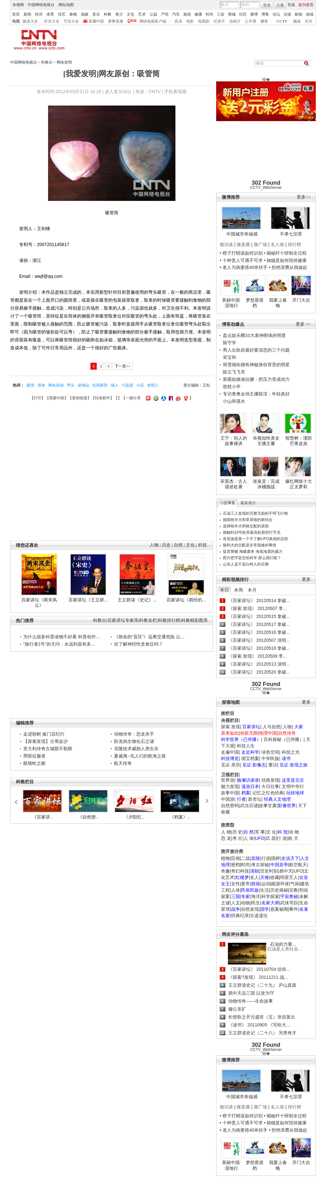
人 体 (249, 838)
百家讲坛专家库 (122, 620)
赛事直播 (115, 21)
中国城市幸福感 (242, 233)
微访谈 (226, 244)
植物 (225, 858)
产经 (165, 14)
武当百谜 (249, 805)
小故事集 (227, 503)
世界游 (227, 780)
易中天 (286, 871)
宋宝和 (229, 357)
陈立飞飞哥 (234, 371)
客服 (291, 5)
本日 (224, 590)
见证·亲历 (230, 764)
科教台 (47, 62)
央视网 (18, 5)
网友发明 (64, 62)
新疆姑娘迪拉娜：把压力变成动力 (256, 379)
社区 (243, 14)
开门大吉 (301, 300)
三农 (220, 14)
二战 (245, 858)
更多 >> (303, 324)
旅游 (187, 14)
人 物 (226, 831)
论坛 (276, 14)
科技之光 (291, 752)
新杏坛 (254, 799)
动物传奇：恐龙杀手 (134, 734)
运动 (265, 883)
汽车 (176, 14)
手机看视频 (175, 91)
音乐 (96, 14)
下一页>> (123, 366)
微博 (254, 14)
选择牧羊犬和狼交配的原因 (246, 526)
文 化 (271, 831)
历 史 (237, 831)
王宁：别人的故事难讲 (233, 440)
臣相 (235, 858)
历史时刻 (269, 871)
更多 (306, 579)
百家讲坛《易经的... (186, 599)
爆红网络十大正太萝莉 (298, 484)
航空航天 (298, 864)
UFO (298, 871)
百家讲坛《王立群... (88, 599)
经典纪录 (240, 915)
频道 (297, 21)
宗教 (293, 890)
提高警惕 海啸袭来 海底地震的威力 (252, 551)
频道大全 (30, 21)
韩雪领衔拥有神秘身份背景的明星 (256, 364)
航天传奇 (123, 763)
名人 (254, 877)
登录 (267, 5)
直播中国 (96, 21)
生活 (264, 890)
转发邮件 (102, 398)
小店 (140, 385)
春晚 (73, 14)
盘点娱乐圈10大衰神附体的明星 (254, 335)
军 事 (260, 831)
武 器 (271, 838)
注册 (280, 5)
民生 (255, 902)
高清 (178, 21)
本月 (252, 590)
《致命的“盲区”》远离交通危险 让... (149, 636)
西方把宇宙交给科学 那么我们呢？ (252, 558)
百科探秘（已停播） (284, 739)
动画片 (235, 21)
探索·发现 (230, 726)
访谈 (287, 14)
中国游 (227, 799)
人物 (287, 726)
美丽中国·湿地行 (231, 303)
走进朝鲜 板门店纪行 (44, 734)
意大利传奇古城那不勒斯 (47, 748)
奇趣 (225, 871)
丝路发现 (270, 780)
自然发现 (250, 909)
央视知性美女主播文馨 (266, 440)
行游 (265, 858)
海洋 (255, 896)
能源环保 (280, 883)
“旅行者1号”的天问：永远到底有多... (59, 644)
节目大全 (71, 21)
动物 (245, 902)
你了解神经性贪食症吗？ (138, 644)
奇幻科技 (240, 871)
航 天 (293, 838)
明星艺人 (289, 877)
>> (206, 798)
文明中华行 (293, 786)
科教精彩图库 (194, 620)
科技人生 (246, 745)
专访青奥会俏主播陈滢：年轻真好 (256, 393)
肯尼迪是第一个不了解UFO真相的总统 (255, 539)
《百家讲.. (42, 816)
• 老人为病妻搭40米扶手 (243, 267)
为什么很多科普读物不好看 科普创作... (61, 636)
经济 (39, 14)
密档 (235, 864)
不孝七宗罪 (291, 233)
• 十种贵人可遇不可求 (242, 260)
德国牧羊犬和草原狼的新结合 (248, 520)
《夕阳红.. (134, 816)
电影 (190, 21)
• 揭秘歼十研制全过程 (285, 253)
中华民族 (270, 758)
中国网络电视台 (41, 5)
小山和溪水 (234, 401)
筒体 (41, 385)
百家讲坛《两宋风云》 (39, 602)
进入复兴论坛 (118, 91)
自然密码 (230, 805)
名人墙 (277, 244)
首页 (16, 14)
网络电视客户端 (152, 21)
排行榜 (294, 244)
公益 (153, 14)
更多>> (304, 197)
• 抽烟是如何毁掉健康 (285, 260)
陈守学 (229, 342)
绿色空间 (270, 752)
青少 (119, 14)
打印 (37, 398)
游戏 (310, 14)
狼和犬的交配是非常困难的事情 (249, 545)
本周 (238, 590)
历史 (166, 545)
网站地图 (66, 5)
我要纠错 (56, 398)
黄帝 (245, 883)
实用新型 (100, 385)
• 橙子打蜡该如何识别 (241, 253)
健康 (198, 14)
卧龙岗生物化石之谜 (134, 741)
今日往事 (270, 786)
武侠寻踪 (289, 902)
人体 (235, 890)
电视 (16, 21)
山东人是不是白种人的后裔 (246, 564)
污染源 (127, 385)
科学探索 (270, 896)
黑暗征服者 (34, 755)
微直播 (243, 244)
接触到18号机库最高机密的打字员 (251, 532)
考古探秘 (260, 864)
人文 (235, 902)
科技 (202, 545)
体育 (50, 14)
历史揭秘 (279, 890)
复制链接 (79, 398)
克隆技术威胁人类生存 (136, 748)
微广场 (260, 244)
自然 (178, 545)
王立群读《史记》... (137, 599)
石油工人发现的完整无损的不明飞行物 (255, 513)
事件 (293, 909)
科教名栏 (148, 620)
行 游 (282, 838)
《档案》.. (180, 816)
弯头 (70, 385)
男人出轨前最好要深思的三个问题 (256, 350)
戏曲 (85, 14)
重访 (272, 764)
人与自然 (271, 726)
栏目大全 (52, 21)
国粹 (275, 858)
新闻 (27, 14)
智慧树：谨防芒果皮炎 (298, 440)
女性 (235, 883)
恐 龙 (226, 838)
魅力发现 (230, 786)
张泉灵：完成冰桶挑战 (266, 484)
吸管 (30, 385)
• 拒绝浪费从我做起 (288, 267)
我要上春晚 (278, 303)
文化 (130, 14)
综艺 (62, 14)
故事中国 (230, 792)
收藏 (274, 877)
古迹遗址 (259, 915)
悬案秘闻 (279, 909)
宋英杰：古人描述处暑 (233, 484)
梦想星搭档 (255, 303)
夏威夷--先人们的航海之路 (140, 755)
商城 (232, 14)
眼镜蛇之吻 (34, 763)
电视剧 (203, 21)
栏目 (309, 21)
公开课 (250, 21)
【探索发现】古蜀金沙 (45, 741)
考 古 (237, 838)
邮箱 (298, 14)
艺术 (142, 14)
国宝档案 (250, 758)
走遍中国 (230, 752)
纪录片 (219, 21)
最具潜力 (248, 503)
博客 (265, 14)
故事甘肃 (268, 805)
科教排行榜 (169, 620)
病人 (114, 385)
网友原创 (56, 385)
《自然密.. (88, 816)
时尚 (209, 14)
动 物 (294, 831)
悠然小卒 (232, 386)
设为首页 (306, 5)
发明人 (153, 385)
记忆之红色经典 (268, 792)
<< (17, 799)
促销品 (83, 385)
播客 (264, 21)
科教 (107, 14)
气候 (294, 883)
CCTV (282, 21)
